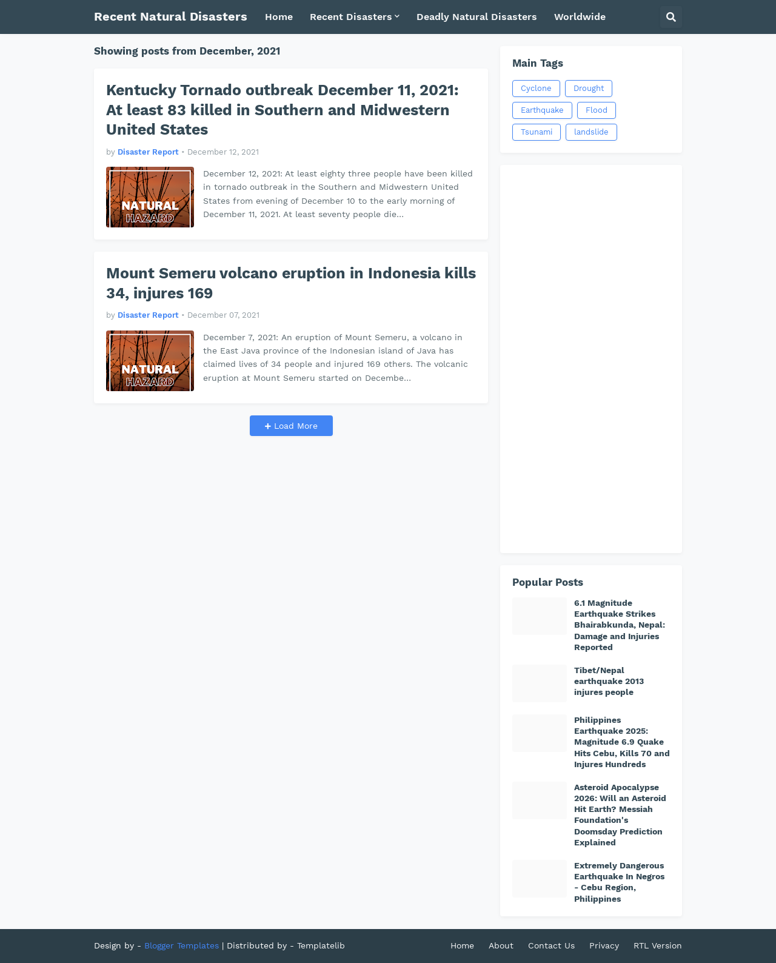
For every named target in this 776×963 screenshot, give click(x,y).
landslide (591, 131)
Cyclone (536, 88)
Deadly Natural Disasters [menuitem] (476, 16)
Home (462, 945)
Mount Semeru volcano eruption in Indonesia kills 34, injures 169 (291, 283)
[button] (671, 17)
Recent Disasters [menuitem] (351, 16)
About (501, 945)
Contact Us (551, 945)
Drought (589, 88)
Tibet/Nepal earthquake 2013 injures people (609, 681)
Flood (596, 110)
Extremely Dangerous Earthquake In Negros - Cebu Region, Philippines (619, 882)
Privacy (604, 945)
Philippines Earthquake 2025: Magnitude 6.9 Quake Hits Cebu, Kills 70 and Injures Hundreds (622, 742)
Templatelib (321, 945)
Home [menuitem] (279, 16)
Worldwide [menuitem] (580, 16)
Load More (294, 426)
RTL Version (658, 945)
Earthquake (542, 110)
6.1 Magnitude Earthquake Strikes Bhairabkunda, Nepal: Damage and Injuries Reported (619, 625)
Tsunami (536, 131)
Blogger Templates (181, 945)
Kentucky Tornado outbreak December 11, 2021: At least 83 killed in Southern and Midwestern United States (282, 109)
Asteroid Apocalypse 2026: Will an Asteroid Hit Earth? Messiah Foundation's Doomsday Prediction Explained (620, 814)
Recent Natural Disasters (170, 16)
